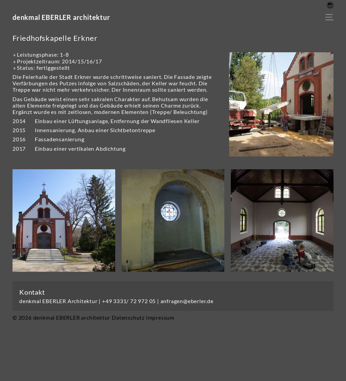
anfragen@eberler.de (187, 301)
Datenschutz (128, 317)
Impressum (160, 317)
